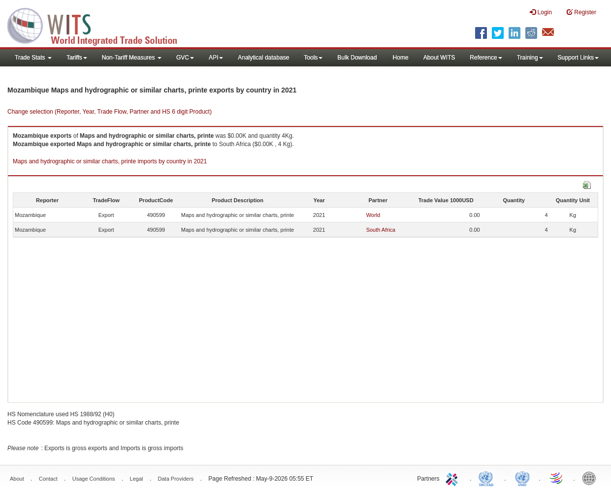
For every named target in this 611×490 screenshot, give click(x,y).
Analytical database (263, 57)
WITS (98, 24)
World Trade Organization (557, 478)
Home (401, 57)
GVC (185, 57)
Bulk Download (357, 57)
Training (530, 57)
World (373, 215)
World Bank (591, 478)
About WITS (439, 57)
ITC (453, 478)
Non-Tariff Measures (131, 57)
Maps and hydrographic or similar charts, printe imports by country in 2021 (110, 161)
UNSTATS (522, 478)
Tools (313, 57)
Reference (486, 57)
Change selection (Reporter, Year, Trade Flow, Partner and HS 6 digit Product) (109, 111)
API (216, 57)
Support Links (578, 57)
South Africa (380, 230)
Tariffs (76, 57)
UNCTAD (488, 478)
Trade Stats (33, 57)
